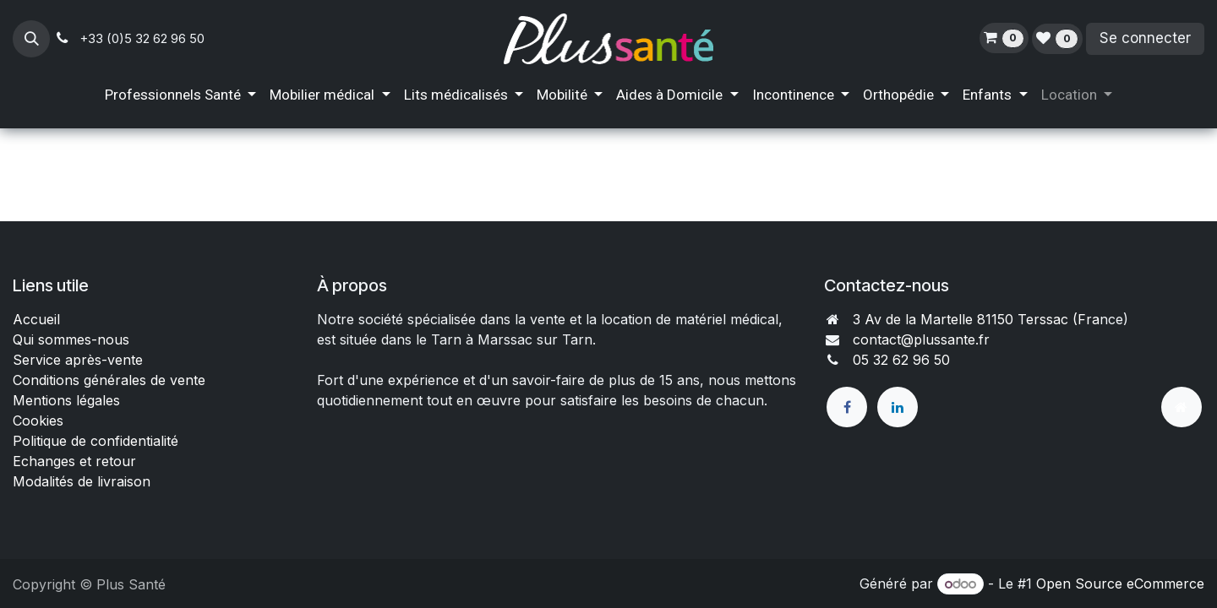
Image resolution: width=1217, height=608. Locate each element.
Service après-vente (78, 359)
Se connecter (1145, 38)
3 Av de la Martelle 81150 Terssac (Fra (976, 319)
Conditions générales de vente (111, 380)
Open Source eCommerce (1120, 583)
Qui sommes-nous (71, 339)
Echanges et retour (74, 461)
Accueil (36, 319)
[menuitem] (180, 95)
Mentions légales (66, 400)
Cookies (38, 420)
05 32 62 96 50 (901, 359)
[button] (31, 38)
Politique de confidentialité (95, 440)
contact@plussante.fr (921, 339)
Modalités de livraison (81, 481)
